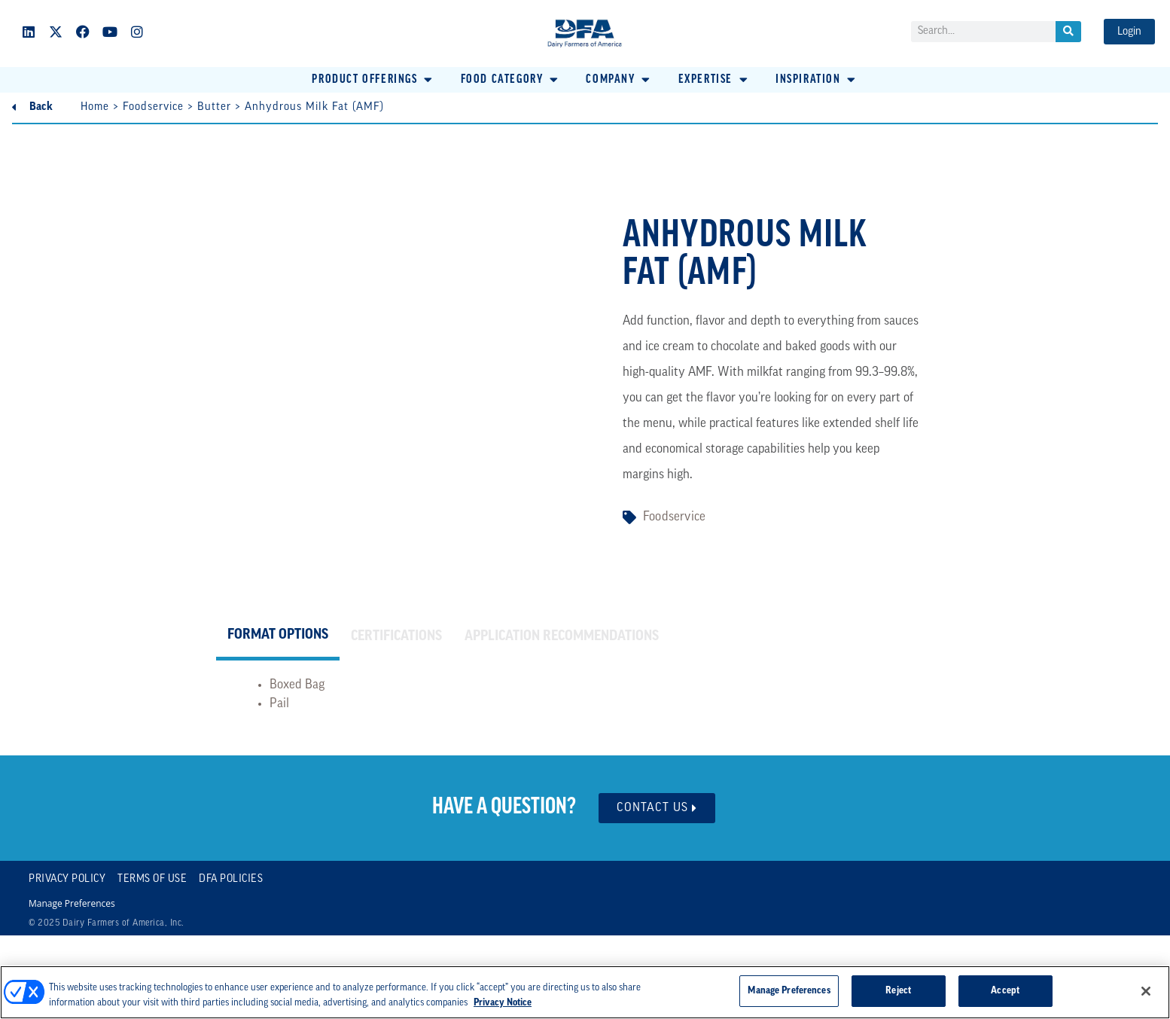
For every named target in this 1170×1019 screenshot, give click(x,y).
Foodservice (153, 107)
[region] (585, 992)
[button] (373, 80)
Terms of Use (152, 879)
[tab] (278, 637)
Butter (214, 107)
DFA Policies (231, 879)
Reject (898, 991)
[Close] (1145, 991)
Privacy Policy (67, 879)
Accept (1005, 991)
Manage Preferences (72, 903)
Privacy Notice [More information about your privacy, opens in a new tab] (503, 1003)
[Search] (1068, 31)
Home (95, 107)
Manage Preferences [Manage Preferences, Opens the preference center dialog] (789, 991)
